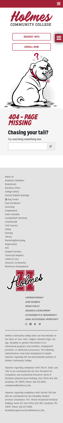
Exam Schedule (12, 214)
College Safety (12, 192)
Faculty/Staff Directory (16, 218)
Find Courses (11, 226)
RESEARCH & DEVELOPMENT (37, 310)
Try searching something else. (25, 139)
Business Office (12, 188)
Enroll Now (31, 47)
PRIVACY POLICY (32, 306)
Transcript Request (14, 255)
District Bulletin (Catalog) (17, 195)
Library (8, 237)
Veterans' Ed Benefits (15, 263)
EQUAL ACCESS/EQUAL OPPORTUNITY (41, 319)
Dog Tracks (12, 199)
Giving (8, 229)
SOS (7, 248)
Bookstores (10, 184)
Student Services (13, 252)
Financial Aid (11, 222)
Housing (9, 233)
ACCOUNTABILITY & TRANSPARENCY (40, 315)
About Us (9, 177)
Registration (11, 244)
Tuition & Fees (12, 259)
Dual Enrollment (12, 203)
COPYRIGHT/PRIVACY (34, 297)
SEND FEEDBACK (32, 302)
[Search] (50, 146)
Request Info (31, 36)
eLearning (9, 207)
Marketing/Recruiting (15, 241)
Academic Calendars (14, 181)
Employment (11, 211)
